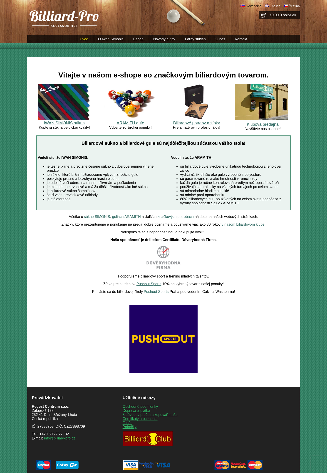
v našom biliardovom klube (243, 224)
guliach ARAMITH (126, 217)
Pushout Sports (148, 284)
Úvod (84, 39)
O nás (220, 39)
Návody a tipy (164, 39)
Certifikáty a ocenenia (140, 419)
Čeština (294, 6)
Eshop (138, 39)
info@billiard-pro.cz (59, 438)
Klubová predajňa (263, 124)
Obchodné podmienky (140, 406)
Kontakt (241, 39)
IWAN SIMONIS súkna (64, 123)
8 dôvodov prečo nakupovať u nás (150, 415)
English (275, 6)
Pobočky (129, 427)
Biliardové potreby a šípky (196, 123)
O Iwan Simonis (111, 39)
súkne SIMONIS (97, 217)
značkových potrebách (176, 217)
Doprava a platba (136, 411)
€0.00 (283, 15)
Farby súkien (195, 39)
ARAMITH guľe (130, 123)
